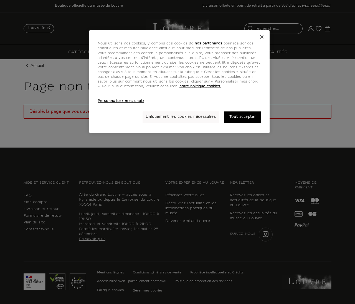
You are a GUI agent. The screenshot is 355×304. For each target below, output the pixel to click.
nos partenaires (208, 43)
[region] (179, 81)
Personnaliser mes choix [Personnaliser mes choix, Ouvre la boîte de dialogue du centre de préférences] (121, 101)
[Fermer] (262, 37)
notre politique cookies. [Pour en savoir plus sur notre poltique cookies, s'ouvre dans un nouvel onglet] (200, 86)
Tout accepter (242, 117)
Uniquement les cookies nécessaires (181, 117)
